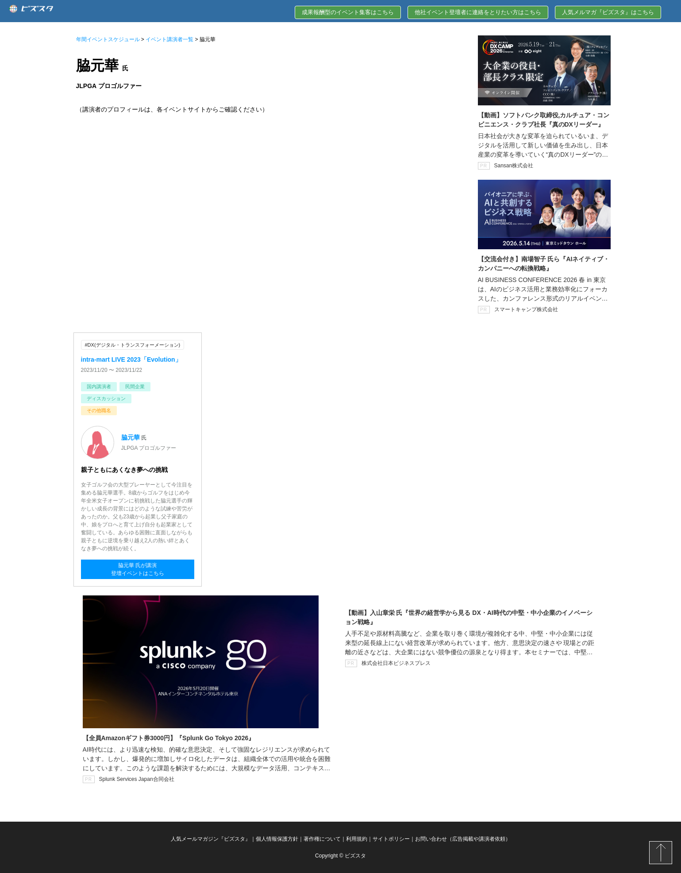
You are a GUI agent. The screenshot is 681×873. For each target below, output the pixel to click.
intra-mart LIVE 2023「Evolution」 (131, 359)
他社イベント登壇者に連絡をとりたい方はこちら (478, 12)
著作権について (322, 839)
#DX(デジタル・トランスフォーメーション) (133, 345)
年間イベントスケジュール (108, 39)
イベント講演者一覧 (169, 39)
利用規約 (356, 839)
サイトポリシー (391, 839)
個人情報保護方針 (277, 839)
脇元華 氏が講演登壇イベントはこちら (137, 569)
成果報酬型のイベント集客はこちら (348, 12)
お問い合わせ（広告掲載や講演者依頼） (463, 839)
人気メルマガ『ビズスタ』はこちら (608, 12)
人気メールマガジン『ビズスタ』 (210, 839)
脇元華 (130, 437)
